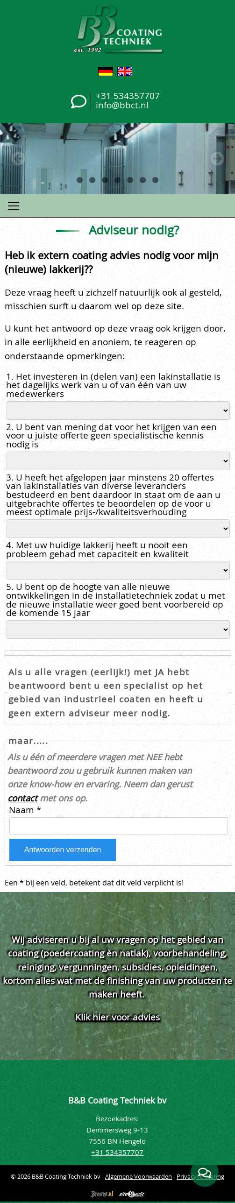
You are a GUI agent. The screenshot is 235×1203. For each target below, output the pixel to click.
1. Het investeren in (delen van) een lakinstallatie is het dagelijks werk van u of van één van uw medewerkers (113, 385)
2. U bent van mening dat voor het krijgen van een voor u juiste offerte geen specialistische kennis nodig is (111, 436)
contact (22, 798)
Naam (25, 810)
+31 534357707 (128, 95)
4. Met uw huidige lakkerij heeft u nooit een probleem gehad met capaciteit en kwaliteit (98, 549)
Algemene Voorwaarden (138, 1176)
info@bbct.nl (122, 105)
